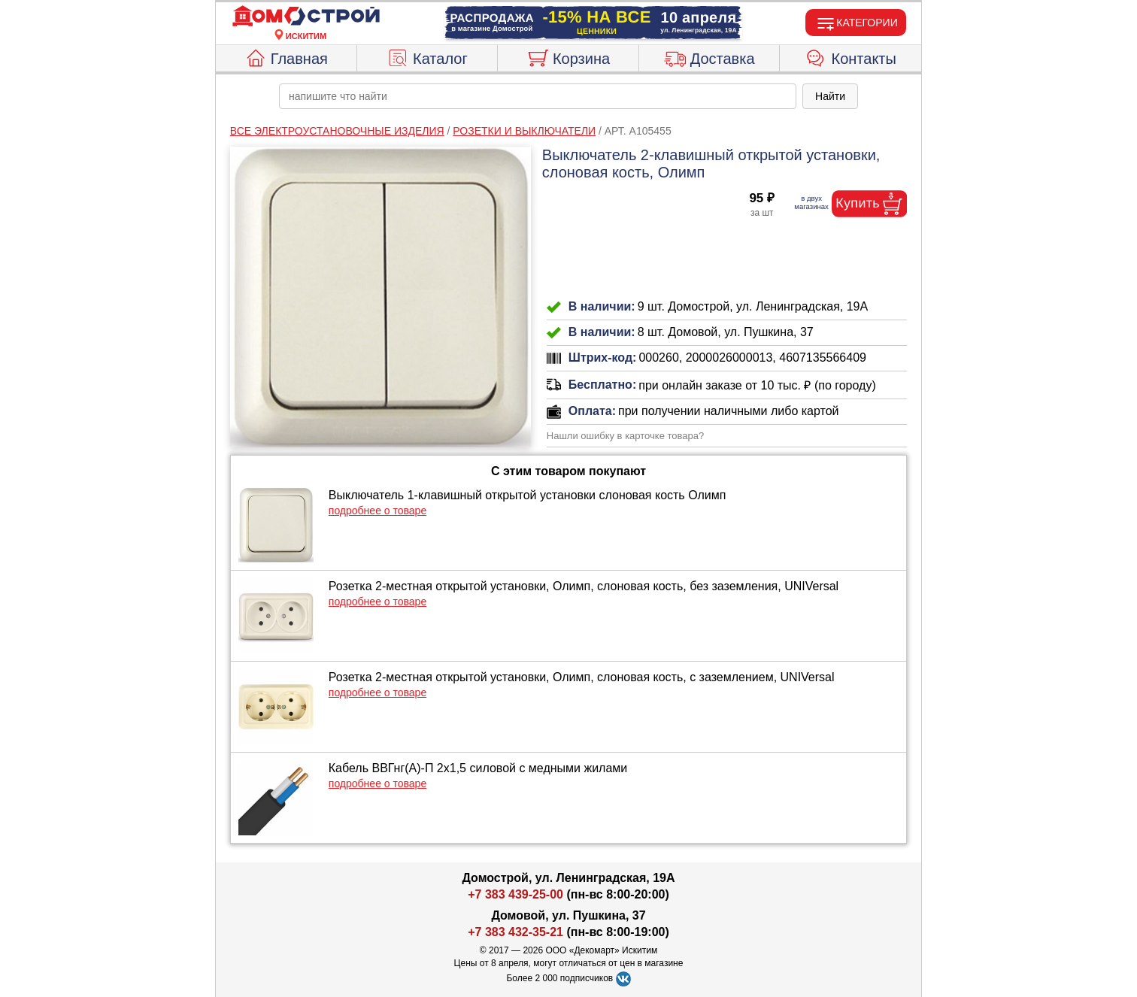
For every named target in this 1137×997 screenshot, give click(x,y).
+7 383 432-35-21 (515, 932)
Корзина (568, 56)
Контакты (850, 56)
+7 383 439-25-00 (515, 894)
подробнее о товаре (377, 511)
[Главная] (306, 17)
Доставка (709, 56)
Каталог (427, 56)
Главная (286, 56)
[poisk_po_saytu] (537, 96)
